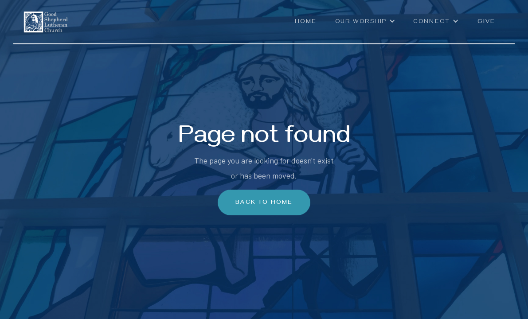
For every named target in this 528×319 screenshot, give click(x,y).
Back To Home (264, 203)
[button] (365, 26)
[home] (46, 16)
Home (306, 22)
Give (486, 22)
